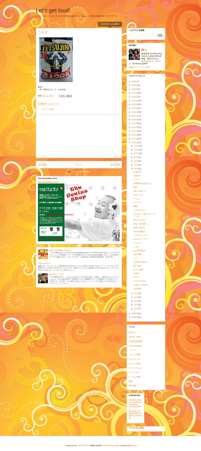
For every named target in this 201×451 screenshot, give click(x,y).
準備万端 (137, 172)
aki (145, 50)
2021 (134, 100)
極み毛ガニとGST (56, 274)
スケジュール (134, 359)
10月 (136, 153)
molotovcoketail (109, 445)
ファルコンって (140, 235)
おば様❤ (137, 288)
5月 (136, 293)
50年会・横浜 (135, 337)
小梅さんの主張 (140, 285)
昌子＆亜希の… (140, 231)
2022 (134, 97)
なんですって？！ (141, 239)
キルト (136, 277)
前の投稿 (115, 164)
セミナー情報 (134, 363)
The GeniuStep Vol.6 (48, 182)
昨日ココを (138, 195)
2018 (134, 112)
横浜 (131, 381)
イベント (133, 350)
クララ (136, 179)
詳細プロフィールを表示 (139, 67)
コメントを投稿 (47, 109)
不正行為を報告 (136, 427)
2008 (134, 317)
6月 (136, 169)
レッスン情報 (134, 377)
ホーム (79, 164)
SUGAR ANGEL (141, 262)
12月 (136, 146)
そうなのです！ (140, 281)
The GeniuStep (135, 346)
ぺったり (137, 243)
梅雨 (135, 206)
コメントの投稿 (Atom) (81, 172)
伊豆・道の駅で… (141, 224)
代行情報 (137, 254)
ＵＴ (135, 258)
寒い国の (137, 266)
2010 (134, 142)
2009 (134, 313)
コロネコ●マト (140, 210)
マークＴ (137, 202)
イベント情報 (134, 354)
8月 (136, 161)
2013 (134, 131)
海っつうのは (139, 220)
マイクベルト (134, 372)
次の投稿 (42, 164)
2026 (134, 81)
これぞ (136, 247)
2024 (134, 89)
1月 (136, 308)
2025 (134, 85)
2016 (134, 119)
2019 (134, 108)
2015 (134, 123)
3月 (136, 301)
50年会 (132, 332)
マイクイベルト (135, 368)
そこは (136, 198)
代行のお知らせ (44, 263)
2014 (134, 127)
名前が (136, 273)
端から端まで (139, 191)
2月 (136, 305)
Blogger (133, 445)
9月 (136, 157)
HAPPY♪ (137, 176)
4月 (136, 297)
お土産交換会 (139, 250)
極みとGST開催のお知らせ (60, 250)
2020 (134, 104)
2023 (134, 93)
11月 (136, 149)
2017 (134, 116)
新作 (135, 187)
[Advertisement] (79, 136)
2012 (134, 135)
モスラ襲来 (138, 269)
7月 (136, 165)
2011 (134, 139)
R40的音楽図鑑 (135, 341)
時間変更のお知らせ (142, 183)
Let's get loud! (53, 10)
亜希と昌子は (139, 227)
